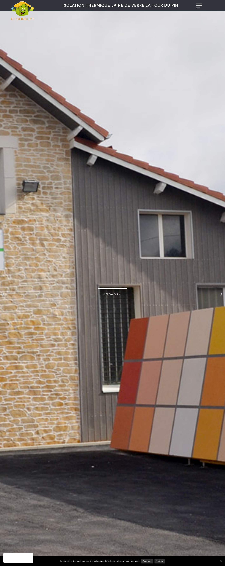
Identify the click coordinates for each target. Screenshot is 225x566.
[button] (4, 294)
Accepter (147, 561)
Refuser (160, 561)
